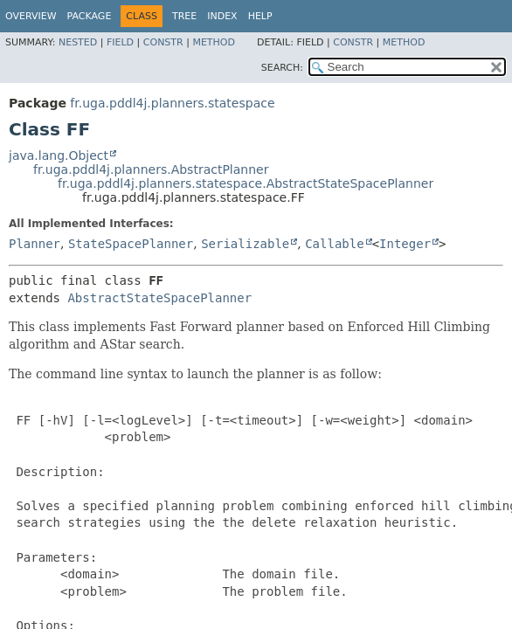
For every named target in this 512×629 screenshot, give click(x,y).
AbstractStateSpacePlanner (159, 298)
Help (260, 16)
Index (222, 16)
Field (120, 42)
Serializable (245, 244)
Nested (78, 42)
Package (89, 16)
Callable (334, 244)
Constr (163, 42)
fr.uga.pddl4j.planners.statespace (172, 103)
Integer (405, 244)
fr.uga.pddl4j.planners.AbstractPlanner (150, 169)
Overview (31, 16)
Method (213, 42)
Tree (184, 16)
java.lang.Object (58, 155)
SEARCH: (282, 67)
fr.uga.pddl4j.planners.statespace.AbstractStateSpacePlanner (245, 183)
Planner (34, 244)
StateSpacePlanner (130, 244)
